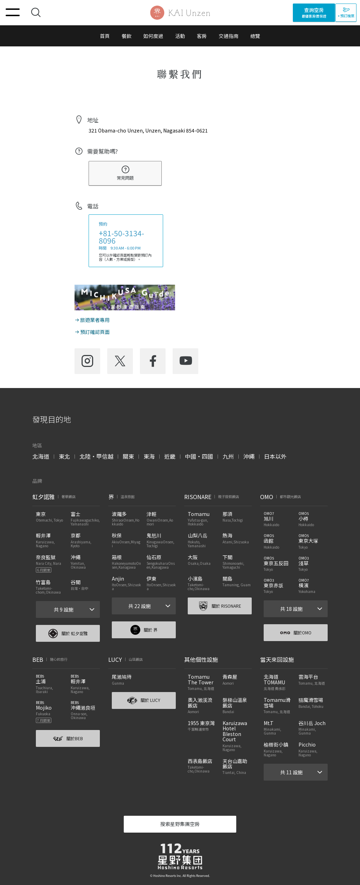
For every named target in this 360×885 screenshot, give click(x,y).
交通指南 (228, 35)
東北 (64, 456)
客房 (202, 35)
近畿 (169, 456)
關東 (128, 456)
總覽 (255, 35)
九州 (228, 456)
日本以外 (275, 456)
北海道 (40, 456)
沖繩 (249, 456)
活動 (180, 35)
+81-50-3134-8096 (121, 237)
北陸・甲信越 (96, 456)
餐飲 (126, 35)
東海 (149, 456)
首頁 (105, 35)
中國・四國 (199, 456)
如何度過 (153, 35)
